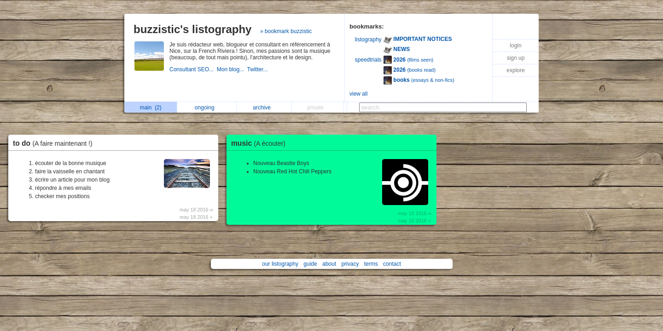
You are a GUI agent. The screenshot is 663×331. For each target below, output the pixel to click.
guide (310, 264)
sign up (516, 58)
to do (55, 143)
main (150, 107)
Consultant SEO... (193, 69)
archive (264, 107)
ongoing (207, 107)
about (329, 264)
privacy (350, 264)
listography (368, 39)
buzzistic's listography (192, 29)
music (260, 143)
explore (515, 70)
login (515, 45)
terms (371, 264)
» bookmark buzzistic (286, 31)
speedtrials (368, 60)
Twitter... (258, 69)
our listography (280, 264)
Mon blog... (232, 69)
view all (358, 94)
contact (392, 264)
